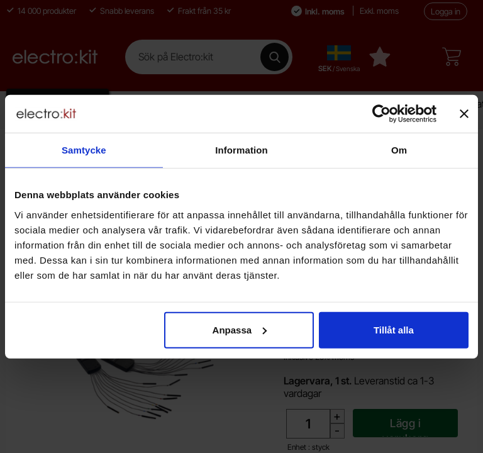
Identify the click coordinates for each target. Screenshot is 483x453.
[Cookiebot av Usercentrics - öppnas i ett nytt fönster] (381, 113)
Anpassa (240, 329)
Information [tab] (241, 150)
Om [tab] (399, 150)
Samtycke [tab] (84, 150)
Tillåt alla (394, 329)
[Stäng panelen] (464, 113)
